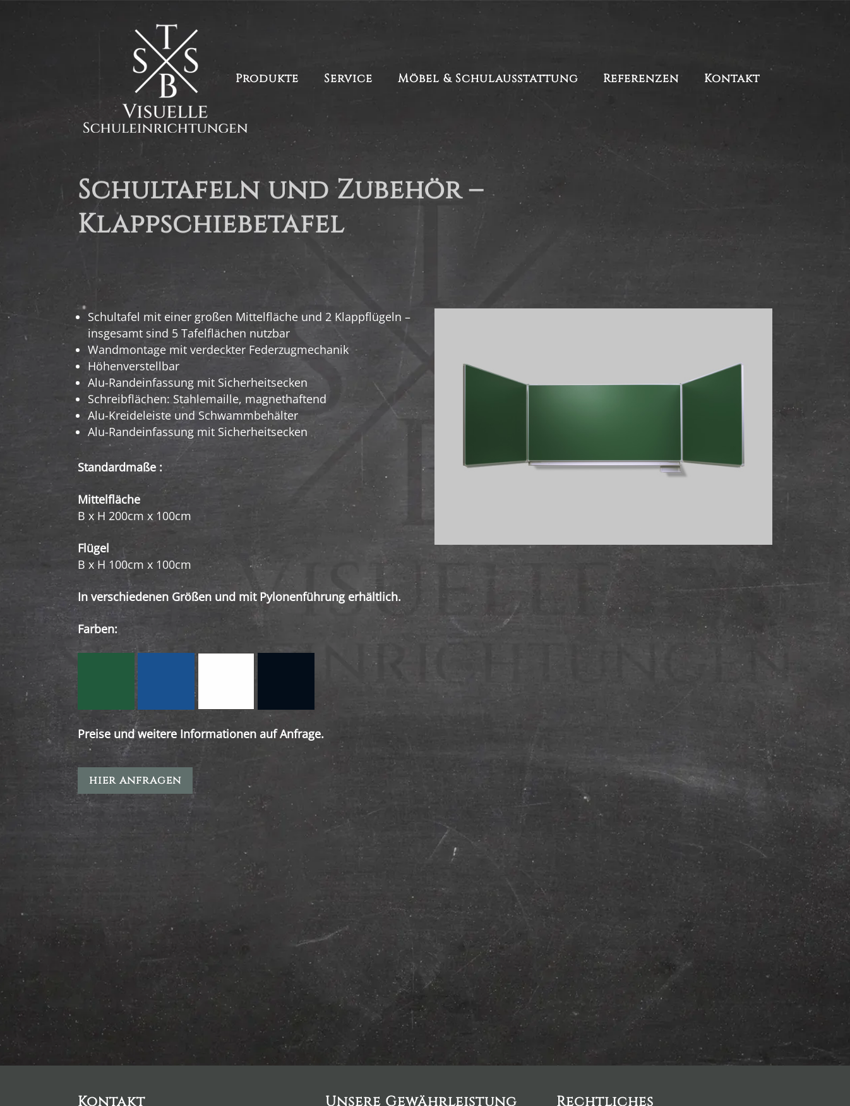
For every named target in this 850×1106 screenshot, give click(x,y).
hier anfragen (135, 780)
